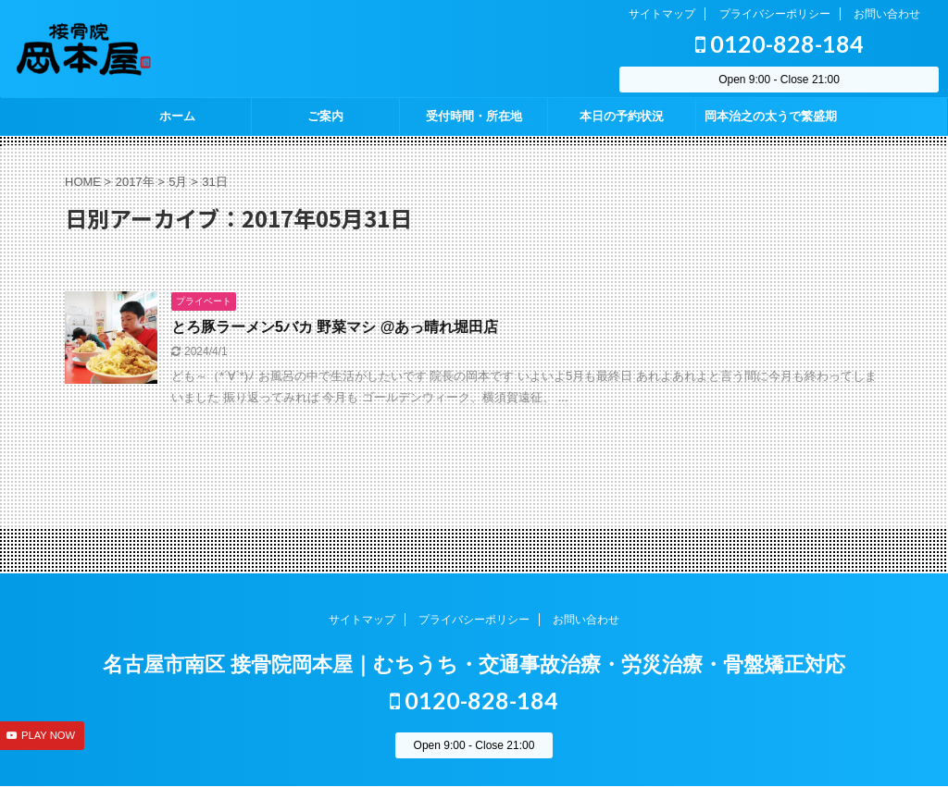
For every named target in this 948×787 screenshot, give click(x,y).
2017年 (135, 182)
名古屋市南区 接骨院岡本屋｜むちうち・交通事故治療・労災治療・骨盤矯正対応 (474, 664)
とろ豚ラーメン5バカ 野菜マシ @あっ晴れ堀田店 (334, 327)
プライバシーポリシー (774, 13)
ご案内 (325, 116)
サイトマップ (662, 13)
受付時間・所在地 (474, 116)
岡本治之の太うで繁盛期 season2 (771, 122)
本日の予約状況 (622, 116)
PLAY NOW (48, 735)
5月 (177, 182)
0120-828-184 (779, 43)
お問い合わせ (887, 13)
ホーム (177, 116)
